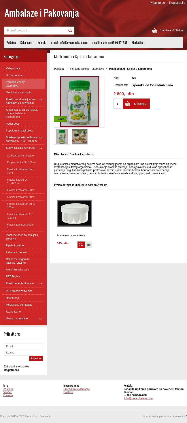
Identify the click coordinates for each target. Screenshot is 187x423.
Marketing (138, 42)
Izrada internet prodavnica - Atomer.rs (165, 416)
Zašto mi (8, 389)
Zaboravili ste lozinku (16, 366)
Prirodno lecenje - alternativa (87, 68)
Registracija (177, 2)
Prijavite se (157, 2)
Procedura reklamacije (76, 389)
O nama (8, 395)
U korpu (140, 104)
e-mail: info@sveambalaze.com (69, 42)
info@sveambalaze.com (138, 398)
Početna (11, 42)
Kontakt (42, 42)
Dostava (68, 392)
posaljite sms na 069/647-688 (109, 42)
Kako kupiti (26, 42)
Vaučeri (7, 392)
